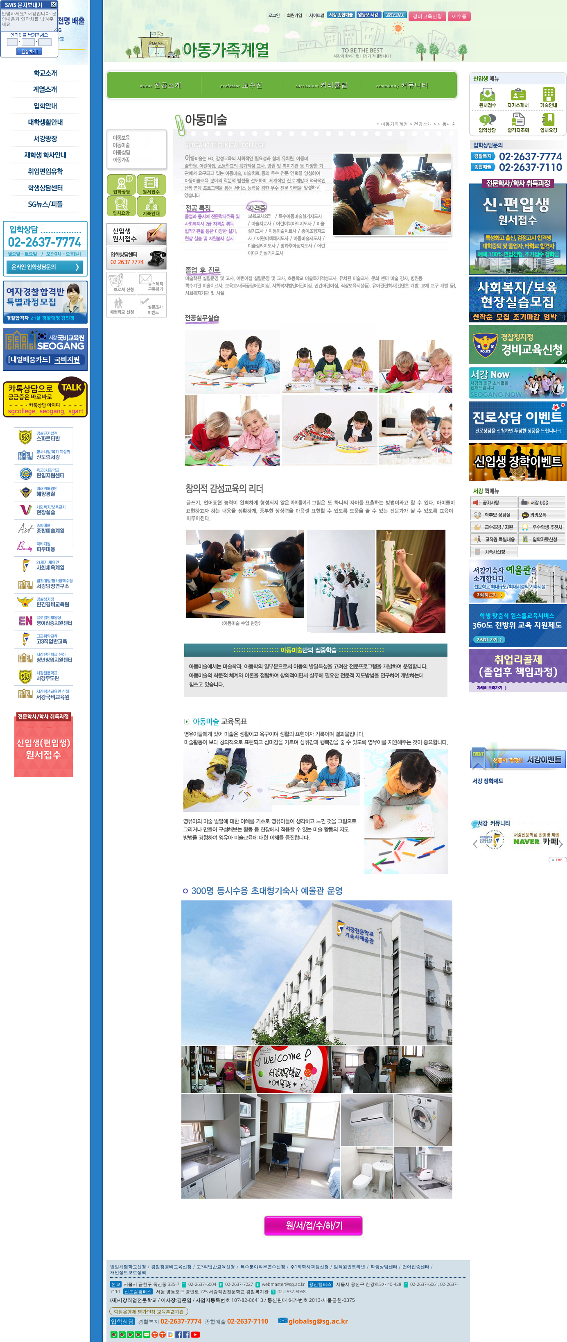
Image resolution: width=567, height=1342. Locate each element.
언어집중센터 (415, 1266)
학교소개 (45, 73)
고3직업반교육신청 (216, 1266)
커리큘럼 (322, 84)
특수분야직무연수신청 (262, 1266)
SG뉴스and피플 (45, 204)
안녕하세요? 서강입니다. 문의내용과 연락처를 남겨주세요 (29, 20)
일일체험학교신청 (128, 1266)
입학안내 (45, 106)
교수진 (241, 84)
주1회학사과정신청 (309, 1266)
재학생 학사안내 (45, 155)
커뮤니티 (402, 84)
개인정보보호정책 (128, 1272)
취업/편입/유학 (45, 171)
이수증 (459, 16)
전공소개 (161, 84)
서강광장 (45, 139)
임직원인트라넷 (349, 1266)
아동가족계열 (394, 124)
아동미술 (447, 124)
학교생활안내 (45, 122)
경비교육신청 (427, 16)
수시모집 (45, 90)
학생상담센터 (45, 188)
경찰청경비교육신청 (171, 1266)
